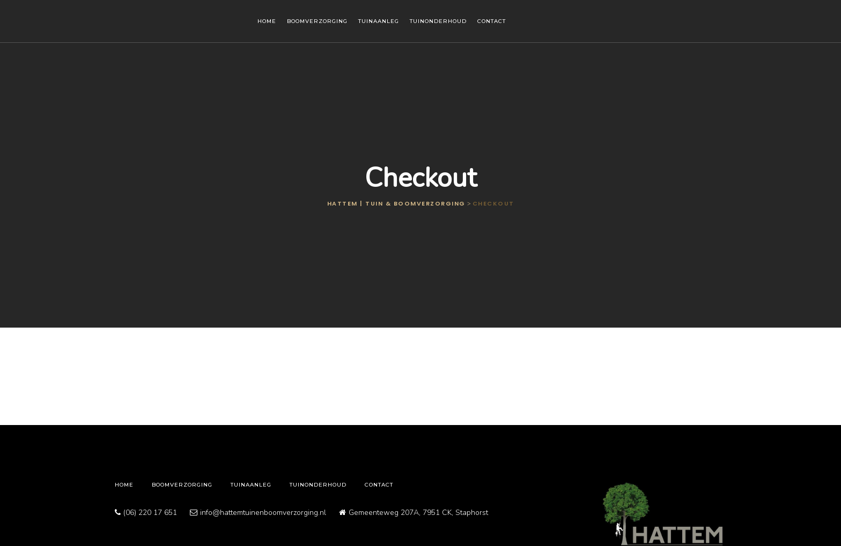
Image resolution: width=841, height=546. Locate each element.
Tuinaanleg (378, 21)
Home (266, 21)
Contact (491, 21)
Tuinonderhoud (438, 21)
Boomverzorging (317, 21)
